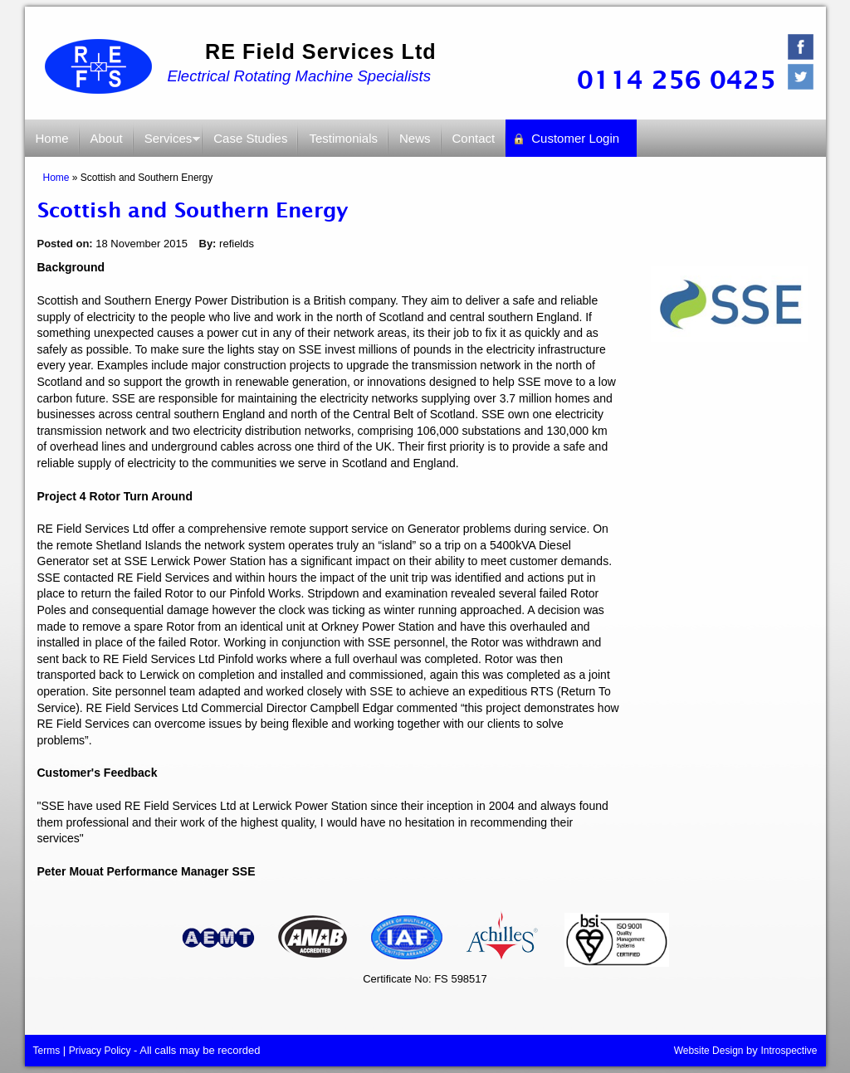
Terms (47, 1050)
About (106, 138)
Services (167, 144)
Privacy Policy (100, 1050)
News (415, 138)
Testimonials (343, 138)
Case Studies (250, 138)
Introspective (788, 1050)
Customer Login (575, 138)
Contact (474, 138)
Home (52, 138)
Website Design (709, 1050)
